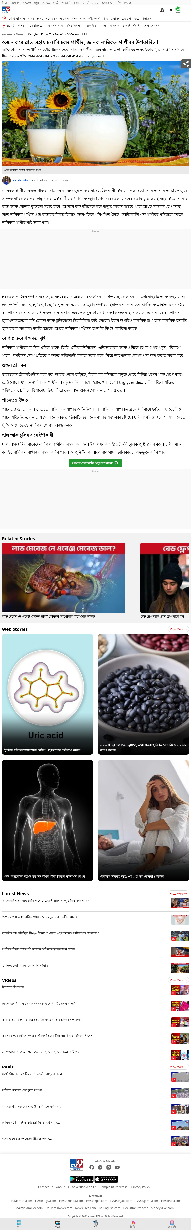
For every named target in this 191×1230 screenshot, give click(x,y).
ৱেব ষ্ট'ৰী (127, 18)
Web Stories (15, 629)
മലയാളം (107, 3)
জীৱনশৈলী (94, 18)
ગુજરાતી (66, 3)
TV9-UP (128, 3)
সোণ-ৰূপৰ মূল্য (151, 25)
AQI (169, 10)
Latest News (15, 893)
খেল (83, 18)
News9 (27, 3)
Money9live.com (162, 1208)
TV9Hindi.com (170, 1201)
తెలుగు (46, 3)
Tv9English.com (109, 1208)
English (15, 3)
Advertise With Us (84, 1187)
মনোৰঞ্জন (51, 18)
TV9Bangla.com (96, 1201)
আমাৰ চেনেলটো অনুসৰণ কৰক (95, 463)
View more (178, 629)
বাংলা (76, 3)
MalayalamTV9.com (29, 1208)
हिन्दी (5, 3)
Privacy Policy (140, 1187)
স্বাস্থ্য (103, 25)
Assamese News (12, 34)
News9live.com (85, 1208)
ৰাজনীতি (91, 25)
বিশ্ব (106, 18)
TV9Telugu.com (45, 1201)
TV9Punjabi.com (121, 1201)
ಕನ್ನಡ (36, 3)
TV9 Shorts (35, 25)
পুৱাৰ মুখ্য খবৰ (54, 25)
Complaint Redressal (114, 1187)
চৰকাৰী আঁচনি (131, 25)
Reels (8, 1067)
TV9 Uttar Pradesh (135, 1208)
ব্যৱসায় (64, 18)
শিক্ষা (74, 18)
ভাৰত (40, 18)
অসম (31, 18)
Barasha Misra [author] (21, 180)
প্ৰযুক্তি (115, 18)
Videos (9, 980)
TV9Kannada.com (71, 1201)
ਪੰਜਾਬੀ (86, 3)
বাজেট (10, 25)
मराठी (55, 3)
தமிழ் (95, 3)
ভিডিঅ (147, 18)
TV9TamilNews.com (58, 1208)
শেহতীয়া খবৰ (17, 18)
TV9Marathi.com (20, 1201)
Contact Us (45, 1187)
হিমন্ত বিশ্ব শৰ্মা (74, 25)
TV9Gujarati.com (146, 1201)
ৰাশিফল (114, 25)
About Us (62, 1187)
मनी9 (118, 3)
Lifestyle (32, 34)
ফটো (137, 18)
